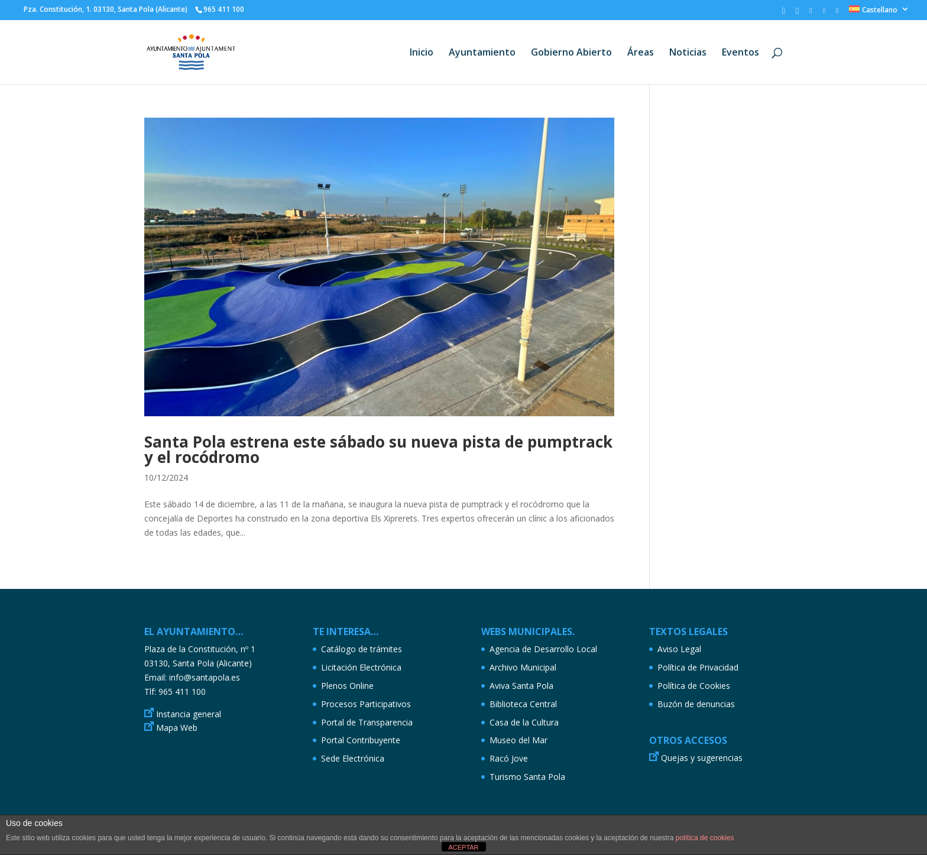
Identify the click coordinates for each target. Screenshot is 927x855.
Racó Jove (509, 758)
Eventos (740, 53)
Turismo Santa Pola (527, 776)
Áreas (640, 53)
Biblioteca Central (523, 704)
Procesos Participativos (366, 704)
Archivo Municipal (523, 667)
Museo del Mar (518, 740)
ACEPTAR (463, 847)
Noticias (687, 53)
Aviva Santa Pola (521, 685)
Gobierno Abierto (571, 53)
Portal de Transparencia (367, 722)
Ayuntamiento (482, 53)
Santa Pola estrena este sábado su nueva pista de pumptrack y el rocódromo (378, 449)
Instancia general (188, 714)
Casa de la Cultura (524, 722)
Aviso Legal (679, 649)
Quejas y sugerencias (702, 757)
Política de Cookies (693, 685)
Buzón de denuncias (696, 704)
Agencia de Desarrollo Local (543, 649)
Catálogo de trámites (361, 649)
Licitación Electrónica (361, 667)
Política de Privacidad (697, 667)
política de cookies (705, 838)
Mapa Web (176, 727)
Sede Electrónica (352, 758)
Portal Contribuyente (360, 740)
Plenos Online (347, 685)
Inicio (421, 53)
